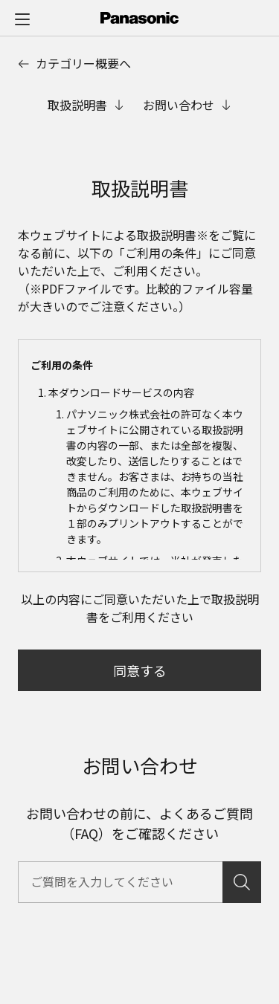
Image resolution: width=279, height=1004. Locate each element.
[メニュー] (22, 18)
